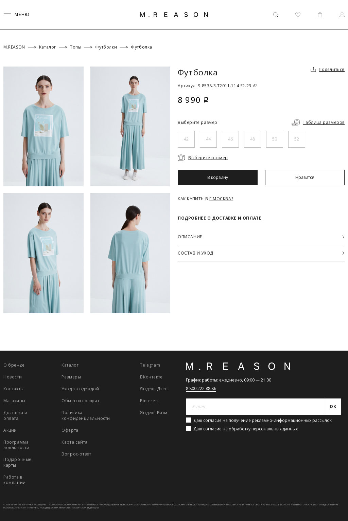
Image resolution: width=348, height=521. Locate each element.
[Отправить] (333, 406)
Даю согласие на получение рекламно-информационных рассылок (262, 420)
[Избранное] (297, 14)
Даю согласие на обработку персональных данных (245, 429)
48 (252, 139)
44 (208, 139)
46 (230, 139)
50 (274, 139)
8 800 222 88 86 (201, 388)
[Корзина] (320, 14)
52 (296, 139)
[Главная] (174, 14)
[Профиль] (342, 14)
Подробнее (140, 504)
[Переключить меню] (16, 15)
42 (186, 139)
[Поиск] (275, 14)
